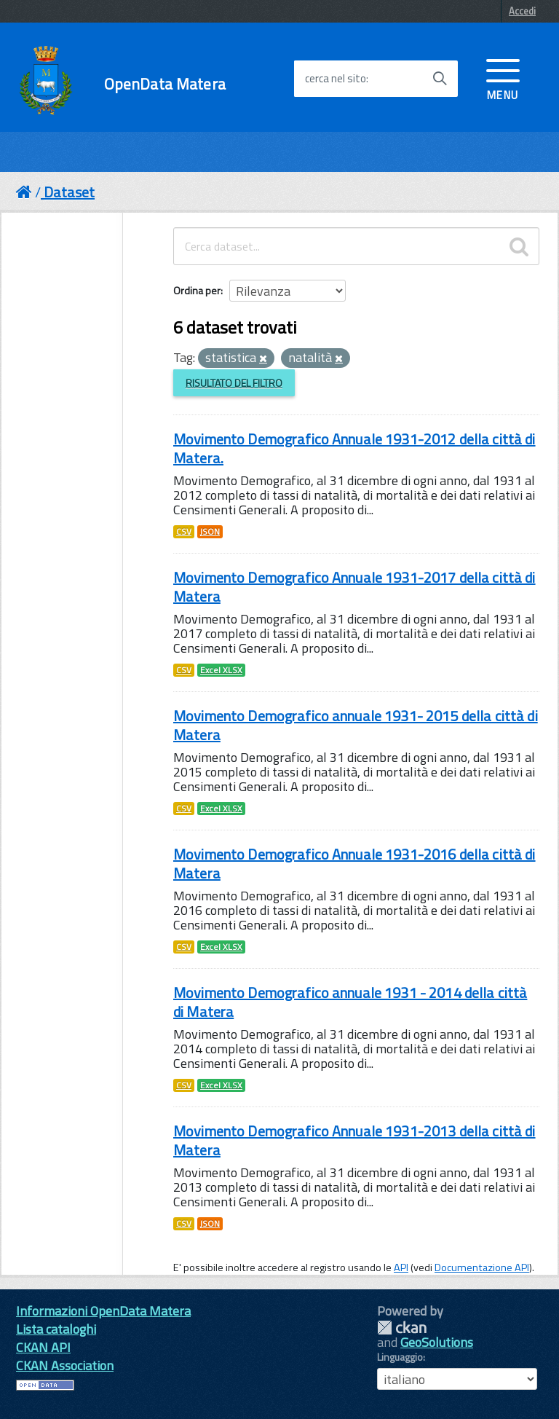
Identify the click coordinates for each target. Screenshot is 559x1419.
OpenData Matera (165, 84)
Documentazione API (482, 1267)
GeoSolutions (436, 1342)
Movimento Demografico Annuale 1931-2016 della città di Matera (354, 863)
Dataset (69, 192)
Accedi (522, 11)
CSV (183, 531)
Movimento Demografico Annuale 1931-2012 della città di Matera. (354, 448)
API (401, 1267)
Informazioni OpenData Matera (103, 1311)
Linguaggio (400, 1357)
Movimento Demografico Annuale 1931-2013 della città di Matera (354, 1140)
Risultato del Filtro (234, 382)
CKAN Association (65, 1365)
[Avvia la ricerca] (439, 78)
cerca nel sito (335, 78)
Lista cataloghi (56, 1329)
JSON (210, 531)
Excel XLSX (221, 670)
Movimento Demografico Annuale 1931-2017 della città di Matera (354, 587)
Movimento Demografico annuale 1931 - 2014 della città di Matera (350, 1002)
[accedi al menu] (503, 78)
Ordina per (197, 290)
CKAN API (43, 1347)
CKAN (402, 1327)
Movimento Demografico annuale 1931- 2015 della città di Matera (355, 725)
